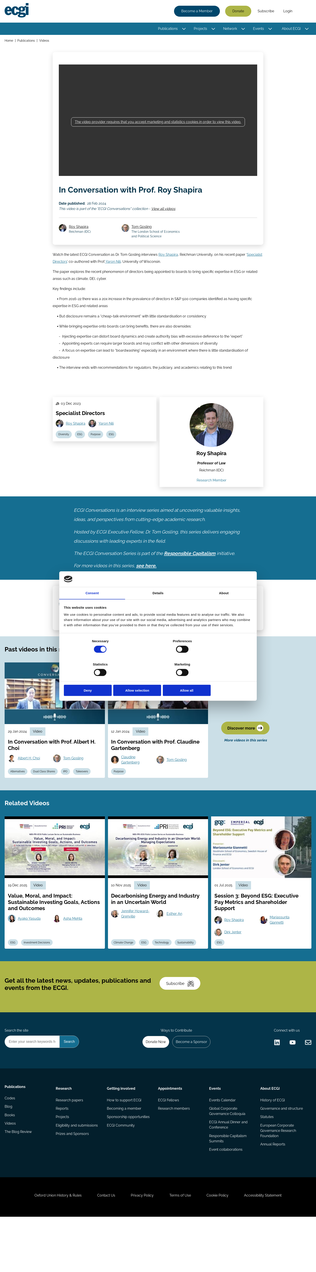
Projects (199, 29)
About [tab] (224, 605)
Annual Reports (272, 1192)
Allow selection (158, 679)
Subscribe (265, 11)
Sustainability (189, 978)
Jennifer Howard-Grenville (136, 949)
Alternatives (19, 801)
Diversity (64, 448)
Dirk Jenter (233, 968)
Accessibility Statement (267, 1248)
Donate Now (153, 1086)
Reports (62, 1155)
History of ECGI (272, 1146)
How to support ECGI (124, 1146)
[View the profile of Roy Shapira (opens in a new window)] (211, 438)
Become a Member (196, 11)
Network (229, 29)
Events (257, 29)
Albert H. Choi (30, 787)
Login (287, 11)
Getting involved (121, 1134)
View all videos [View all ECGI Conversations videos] (164, 213)
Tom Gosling (143, 233)
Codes (10, 1146)
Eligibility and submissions (77, 1173)
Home (9, 41)
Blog (9, 1155)
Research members (174, 1155)
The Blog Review (18, 1181)
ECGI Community (121, 1173)
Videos (45, 41)
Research (64, 1134)
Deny (95, 679)
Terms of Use (181, 1248)
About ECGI (290, 29)
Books (10, 1164)
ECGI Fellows (168, 1146)
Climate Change (124, 978)
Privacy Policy (141, 1248)
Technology (165, 978)
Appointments (170, 1134)
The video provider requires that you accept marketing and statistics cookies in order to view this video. (158, 124)
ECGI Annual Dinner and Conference (228, 1172)
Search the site (17, 1075)
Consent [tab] (92, 605)
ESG (81, 448)
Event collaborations (225, 1197)
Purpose (98, 448)
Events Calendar (222, 1146)
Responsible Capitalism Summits (227, 1186)
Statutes (266, 1164)
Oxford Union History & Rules (53, 1248)
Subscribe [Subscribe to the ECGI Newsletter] (181, 1024)
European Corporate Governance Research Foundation (278, 1178)
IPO (68, 801)
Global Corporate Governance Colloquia (227, 1158)
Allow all (221, 679)
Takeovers (86, 801)
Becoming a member (124, 1155)
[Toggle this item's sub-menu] (183, 29)
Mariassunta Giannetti (280, 955)
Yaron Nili (113, 269)
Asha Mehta (73, 954)
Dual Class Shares (46, 801)
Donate (237, 11)
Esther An (175, 949)
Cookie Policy (220, 1248)
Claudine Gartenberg (131, 789)
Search (303, 11)
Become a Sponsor (190, 1086)
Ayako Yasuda (30, 954)
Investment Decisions (39, 978)
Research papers (70, 1146)
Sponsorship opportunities (128, 1164)
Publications (167, 29)
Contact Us (103, 1248)
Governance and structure (281, 1155)
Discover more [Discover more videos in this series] (246, 758)
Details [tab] (158, 605)
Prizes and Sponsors (72, 1181)
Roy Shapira (80, 233)
